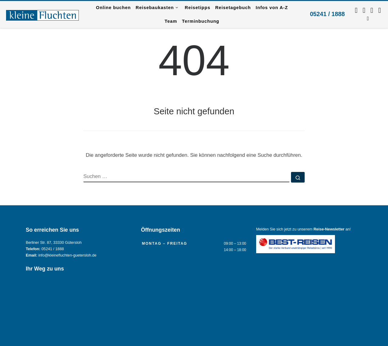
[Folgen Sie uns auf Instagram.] (364, 10)
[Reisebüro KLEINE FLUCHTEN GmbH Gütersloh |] (42, 14)
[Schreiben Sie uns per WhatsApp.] (371, 10)
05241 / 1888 (327, 14)
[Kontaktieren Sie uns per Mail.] (379, 10)
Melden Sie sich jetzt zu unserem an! (303, 229)
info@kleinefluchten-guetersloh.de (67, 255)
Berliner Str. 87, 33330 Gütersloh (54, 242)
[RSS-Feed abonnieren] (368, 18)
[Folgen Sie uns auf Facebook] (356, 10)
